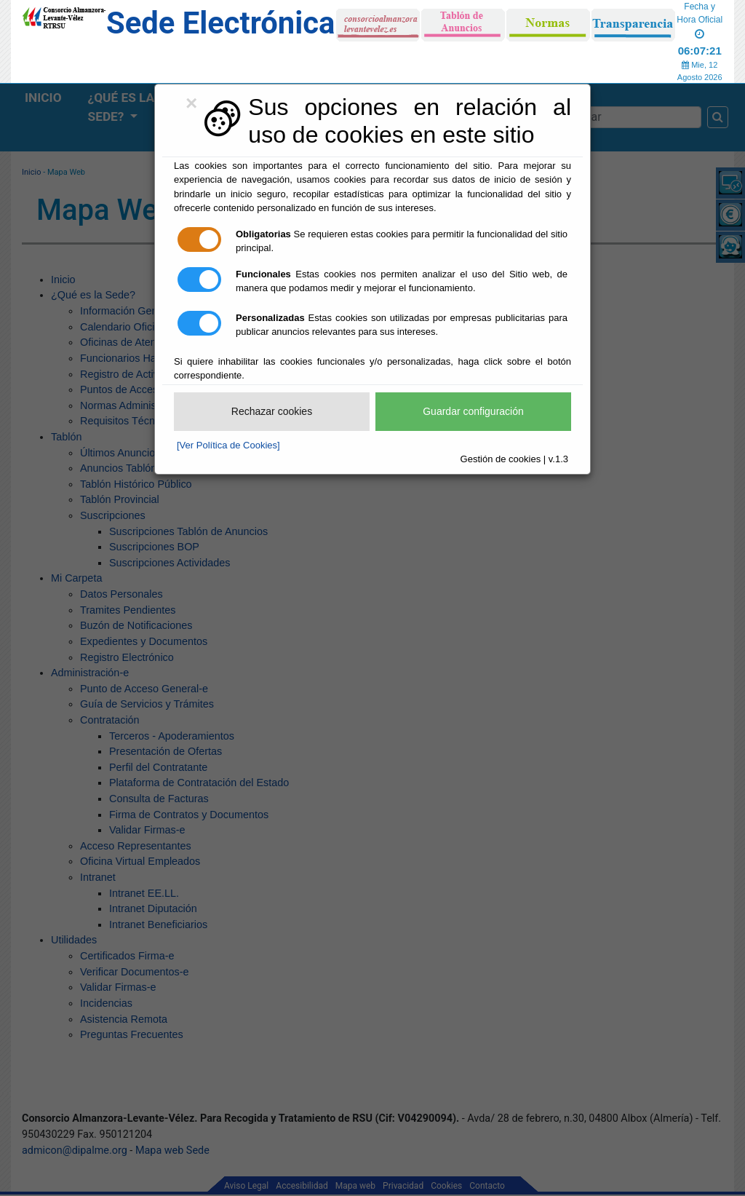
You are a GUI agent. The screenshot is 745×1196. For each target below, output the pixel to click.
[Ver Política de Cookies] (228, 445)
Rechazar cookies (271, 411)
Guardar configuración (473, 411)
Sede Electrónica (220, 23)
